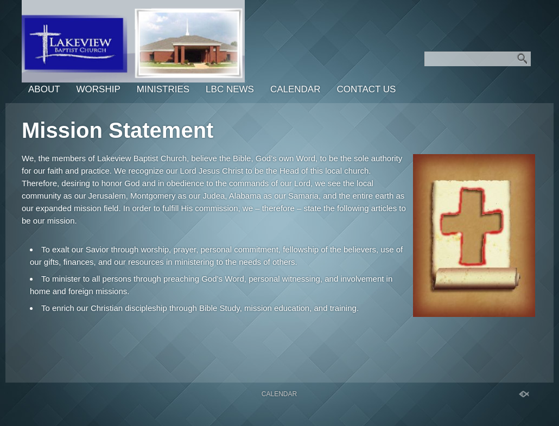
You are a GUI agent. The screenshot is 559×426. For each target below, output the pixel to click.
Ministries (163, 89)
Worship (98, 89)
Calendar (295, 89)
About (44, 89)
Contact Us (366, 89)
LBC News (230, 89)
